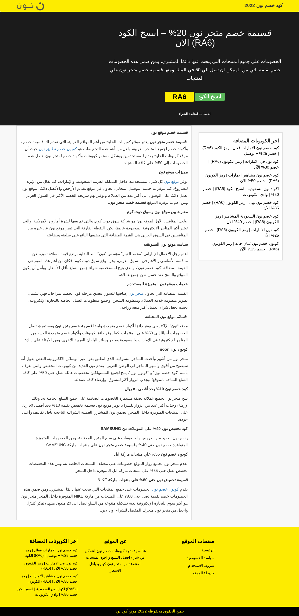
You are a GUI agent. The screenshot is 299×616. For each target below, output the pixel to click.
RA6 (179, 96)
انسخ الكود (209, 97)
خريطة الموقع (203, 573)
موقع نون (172, 181)
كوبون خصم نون (165, 489)
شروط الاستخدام (201, 566)
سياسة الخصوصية (200, 558)
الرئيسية (208, 550)
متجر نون (136, 293)
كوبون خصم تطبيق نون (58, 149)
